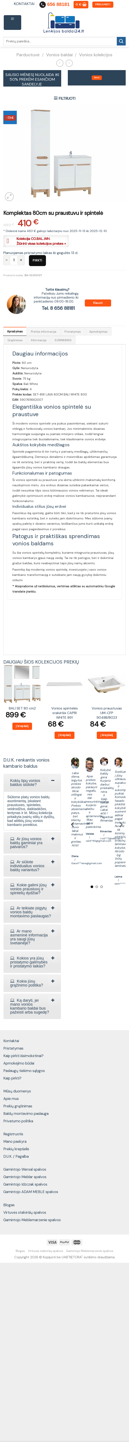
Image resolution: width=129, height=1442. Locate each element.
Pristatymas (13, 1048)
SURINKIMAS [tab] (63, 340)
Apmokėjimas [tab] (98, 332)
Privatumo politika (18, 1121)
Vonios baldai (59, 55)
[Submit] (121, 41)
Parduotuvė (28, 55)
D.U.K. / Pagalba (16, 1156)
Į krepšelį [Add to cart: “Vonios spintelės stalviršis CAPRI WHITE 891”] (64, 735)
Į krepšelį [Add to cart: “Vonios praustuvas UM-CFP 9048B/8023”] (107, 735)
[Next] (121, 824)
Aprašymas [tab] (15, 331)
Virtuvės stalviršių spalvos (24, 1212)
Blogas (9, 1205)
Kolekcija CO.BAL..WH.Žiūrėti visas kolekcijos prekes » (41, 241)
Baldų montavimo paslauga (26, 1113)
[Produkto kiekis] (14, 260)
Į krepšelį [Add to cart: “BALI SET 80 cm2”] (22, 726)
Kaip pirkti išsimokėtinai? (23, 1055)
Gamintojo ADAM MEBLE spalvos (30, 1191)
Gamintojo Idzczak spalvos (25, 1184)
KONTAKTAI (24, 3)
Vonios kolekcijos (95, 55)
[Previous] (73, 824)
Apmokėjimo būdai (18, 1063)
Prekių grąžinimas (17, 1106)
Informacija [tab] (38, 340)
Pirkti (37, 260)
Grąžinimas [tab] (15, 340)
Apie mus (11, 1098)
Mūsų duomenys (17, 1091)
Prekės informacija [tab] (43, 332)
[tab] (32, 782)
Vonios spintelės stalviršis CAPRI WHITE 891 (64, 713)
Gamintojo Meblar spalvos (24, 1176)
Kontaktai (11, 1040)
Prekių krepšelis (16, 1148)
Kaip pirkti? (12, 1078)
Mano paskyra (15, 1141)
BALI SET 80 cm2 (22, 708)
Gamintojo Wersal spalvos (24, 1169)
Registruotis (13, 1134)
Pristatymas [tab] (72, 332)
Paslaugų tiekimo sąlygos (24, 1070)
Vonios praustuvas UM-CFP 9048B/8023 (107, 713)
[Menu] (12, 22)
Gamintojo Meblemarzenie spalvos (32, 1219)
